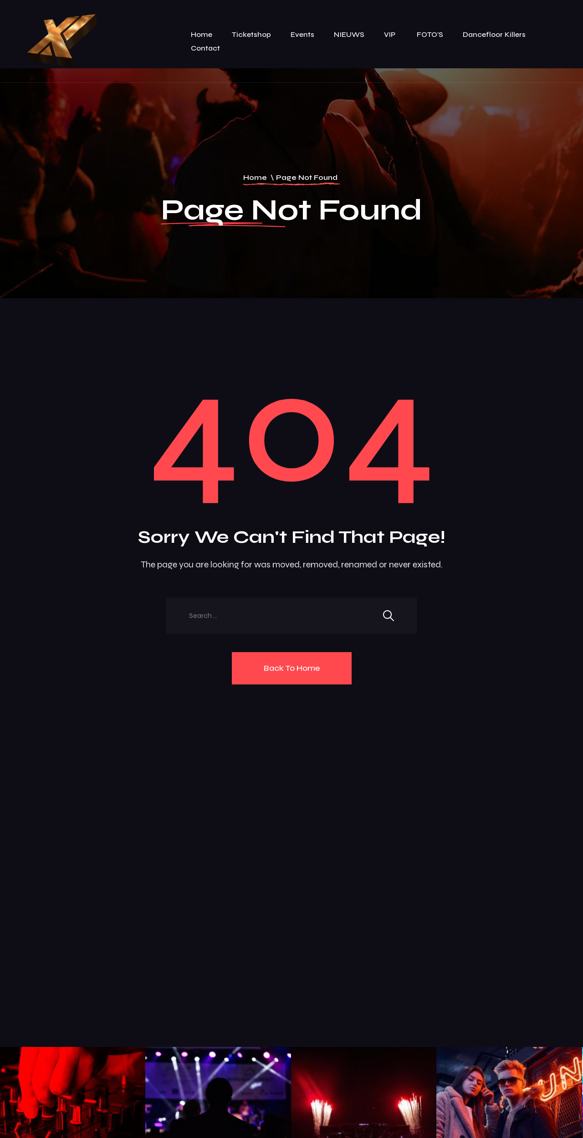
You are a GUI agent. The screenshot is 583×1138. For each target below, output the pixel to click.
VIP (390, 34)
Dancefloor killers (494, 34)
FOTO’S (430, 34)
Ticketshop (251, 34)
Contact (205, 48)
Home (201, 34)
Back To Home (292, 668)
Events (302, 34)
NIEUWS (349, 34)
